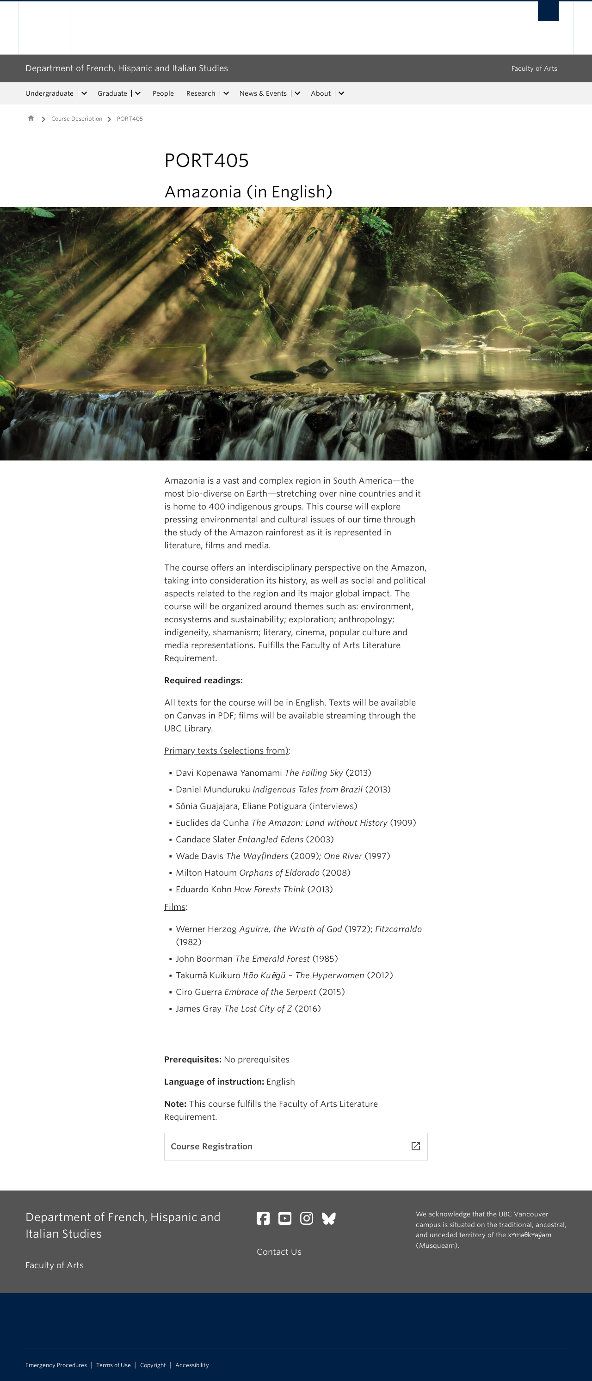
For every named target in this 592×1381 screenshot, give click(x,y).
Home (31, 118)
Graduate (112, 93)
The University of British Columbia (45, 28)
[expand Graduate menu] (138, 93)
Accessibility (192, 1365)
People (163, 93)
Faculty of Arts (534, 68)
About (321, 93)
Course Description (76, 118)
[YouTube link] (288, 1221)
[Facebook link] (267, 1221)
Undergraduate (49, 93)
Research (201, 93)
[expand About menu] (341, 93)
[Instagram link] (310, 1221)
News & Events (263, 93)
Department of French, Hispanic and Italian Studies (126, 68)
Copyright (153, 1365)
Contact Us (279, 1252)
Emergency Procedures (56, 1365)
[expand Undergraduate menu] (84, 93)
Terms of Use (113, 1365)
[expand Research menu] (226, 93)
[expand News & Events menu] (297, 93)
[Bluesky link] (332, 1221)
